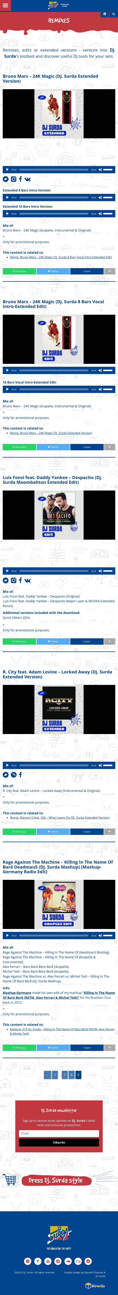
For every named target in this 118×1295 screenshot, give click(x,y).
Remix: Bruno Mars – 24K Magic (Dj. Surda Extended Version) (51, 433)
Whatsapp (19, 271)
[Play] (7, 169)
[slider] (53, 170)
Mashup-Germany (17, 992)
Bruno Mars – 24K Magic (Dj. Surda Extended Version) (50, 78)
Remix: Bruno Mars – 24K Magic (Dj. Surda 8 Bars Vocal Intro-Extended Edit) (61, 257)
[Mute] (100, 169)
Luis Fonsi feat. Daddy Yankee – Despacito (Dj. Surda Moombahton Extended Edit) (52, 479)
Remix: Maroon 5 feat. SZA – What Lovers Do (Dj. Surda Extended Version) (60, 818)
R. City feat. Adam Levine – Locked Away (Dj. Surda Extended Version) (57, 674)
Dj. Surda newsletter (59, 1110)
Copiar (87, 271)
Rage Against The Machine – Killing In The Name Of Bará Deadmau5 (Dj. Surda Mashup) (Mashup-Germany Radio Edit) (58, 867)
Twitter (53, 271)
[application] (59, 169)
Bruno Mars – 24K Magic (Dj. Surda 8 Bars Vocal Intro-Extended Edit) (53, 303)
